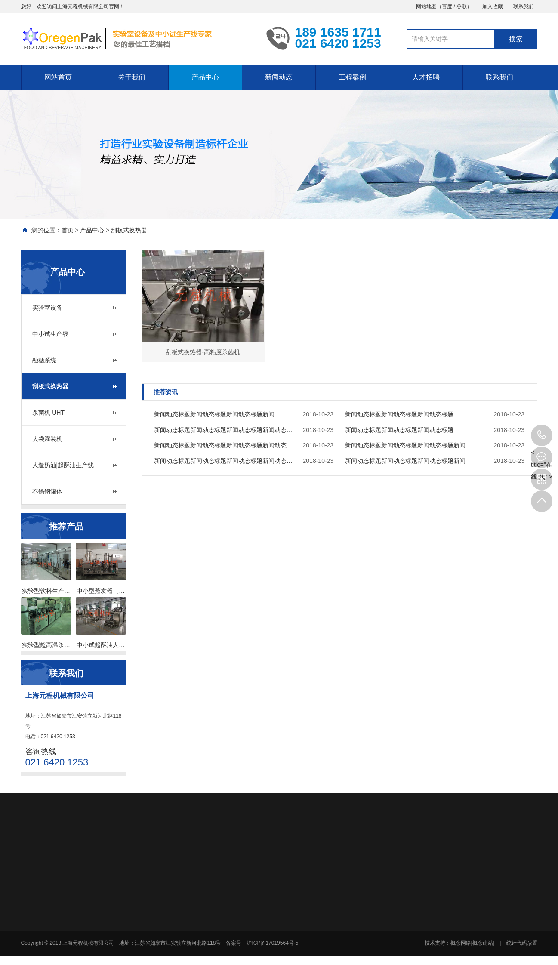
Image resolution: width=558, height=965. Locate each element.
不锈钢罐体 (47, 491)
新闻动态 (279, 76)
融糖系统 (44, 360)
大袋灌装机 (47, 438)
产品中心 (205, 76)
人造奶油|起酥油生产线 (63, 465)
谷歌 (461, 6)
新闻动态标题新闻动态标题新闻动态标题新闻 (214, 414)
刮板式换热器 (129, 230)
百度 (447, 6)
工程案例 (352, 76)
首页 (68, 230)
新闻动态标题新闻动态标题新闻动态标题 (399, 414)
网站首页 (58, 76)
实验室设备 (47, 307)
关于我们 (131, 76)
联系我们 (523, 6)
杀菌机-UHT (48, 412)
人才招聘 (426, 76)
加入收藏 (492, 6)
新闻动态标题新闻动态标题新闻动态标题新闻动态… (223, 429)
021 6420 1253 (541, 435)
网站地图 (426, 6)
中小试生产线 (50, 333)
